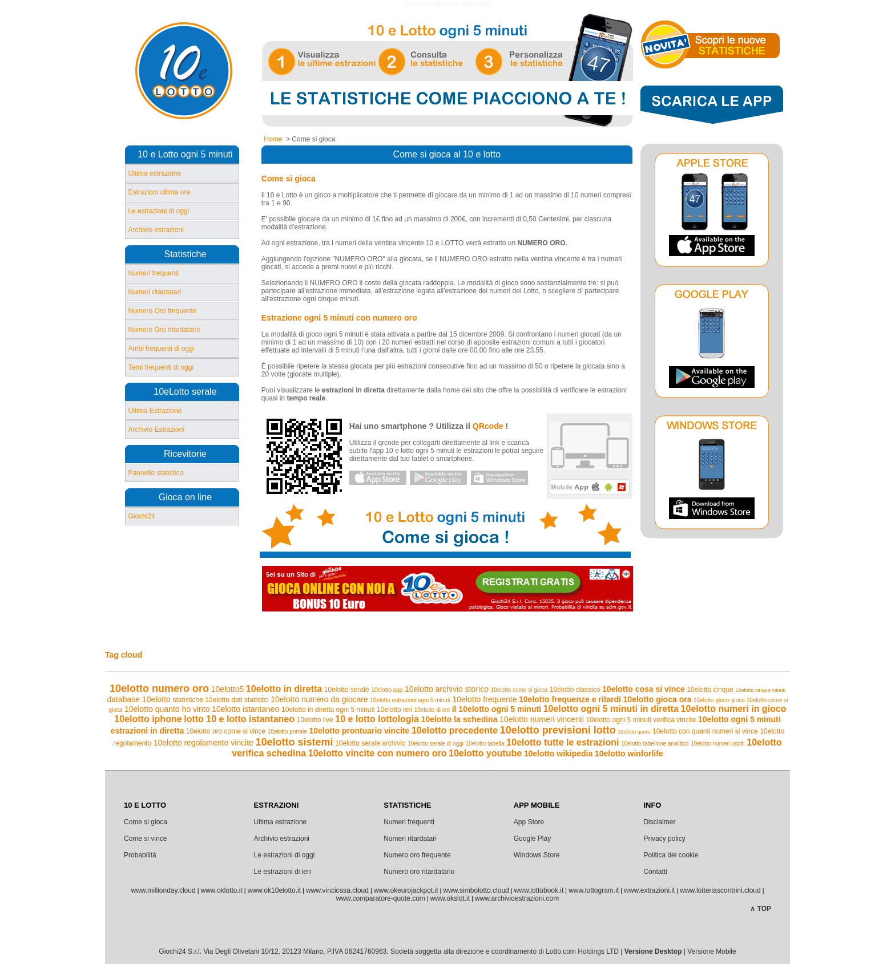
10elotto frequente (485, 699)
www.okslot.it (450, 898)
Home (273, 139)
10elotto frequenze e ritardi (570, 699)
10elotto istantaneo (245, 709)
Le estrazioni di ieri (282, 872)
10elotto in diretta (284, 689)
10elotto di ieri (432, 710)
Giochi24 (141, 516)
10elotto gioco (711, 700)
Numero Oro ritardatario (164, 330)
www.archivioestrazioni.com (517, 898)
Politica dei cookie (670, 855)
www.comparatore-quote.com (380, 898)
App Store (529, 822)
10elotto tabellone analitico (654, 743)
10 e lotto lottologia (377, 719)
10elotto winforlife (629, 753)
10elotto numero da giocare (319, 699)
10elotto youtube (485, 753)
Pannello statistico (155, 473)
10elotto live (315, 720)
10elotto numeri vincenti (541, 719)
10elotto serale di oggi (435, 743)
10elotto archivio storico (447, 689)
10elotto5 (227, 689)
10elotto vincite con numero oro (377, 753)
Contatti (655, 872)
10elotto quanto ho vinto (166, 709)
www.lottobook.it (539, 890)
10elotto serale (346, 690)
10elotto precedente (455, 730)
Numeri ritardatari (154, 292)
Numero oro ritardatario (419, 872)
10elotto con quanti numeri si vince (705, 731)
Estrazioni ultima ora (159, 192)
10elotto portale (287, 731)
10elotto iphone (148, 719)
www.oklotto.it (221, 890)
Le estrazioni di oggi (158, 211)
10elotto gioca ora (657, 699)
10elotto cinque (710, 690)
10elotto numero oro (159, 688)
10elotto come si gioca (519, 690)
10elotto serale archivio (370, 743)
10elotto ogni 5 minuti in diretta (611, 709)
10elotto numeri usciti (718, 743)
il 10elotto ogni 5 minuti (496, 709)
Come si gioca (145, 822)
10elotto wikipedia (558, 753)
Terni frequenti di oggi (160, 367)
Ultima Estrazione (155, 411)
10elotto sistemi (294, 742)
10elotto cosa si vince (643, 689)
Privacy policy (664, 839)
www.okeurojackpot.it (406, 890)
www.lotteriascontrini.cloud (720, 890)
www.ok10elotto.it (274, 890)
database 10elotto (139, 699)
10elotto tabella (485, 743)
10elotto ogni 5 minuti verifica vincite (641, 720)
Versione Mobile (711, 951)
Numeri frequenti (153, 273)
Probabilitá (140, 855)
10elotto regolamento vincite (203, 742)
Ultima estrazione (154, 173)
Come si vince (145, 839)
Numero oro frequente (417, 855)
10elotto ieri (394, 710)
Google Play (532, 839)
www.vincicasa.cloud (337, 890)
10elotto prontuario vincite (359, 730)
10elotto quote (634, 732)
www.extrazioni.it (649, 890)
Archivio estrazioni (155, 230)
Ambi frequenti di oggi (161, 349)
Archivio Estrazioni (156, 430)
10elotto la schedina (459, 719)
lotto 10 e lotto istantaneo (239, 719)
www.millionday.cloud (163, 890)
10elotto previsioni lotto (558, 730)
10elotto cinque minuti (760, 690)
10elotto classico (575, 690)
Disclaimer (659, 822)
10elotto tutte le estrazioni (562, 742)
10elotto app (386, 690)
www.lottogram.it (594, 890)
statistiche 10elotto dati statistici (220, 700)
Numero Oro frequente (162, 311)
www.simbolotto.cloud (476, 890)
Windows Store (537, 855)
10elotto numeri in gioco (734, 709)
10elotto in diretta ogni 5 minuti (327, 710)
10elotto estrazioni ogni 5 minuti (410, 700)
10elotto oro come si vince (225, 731)
